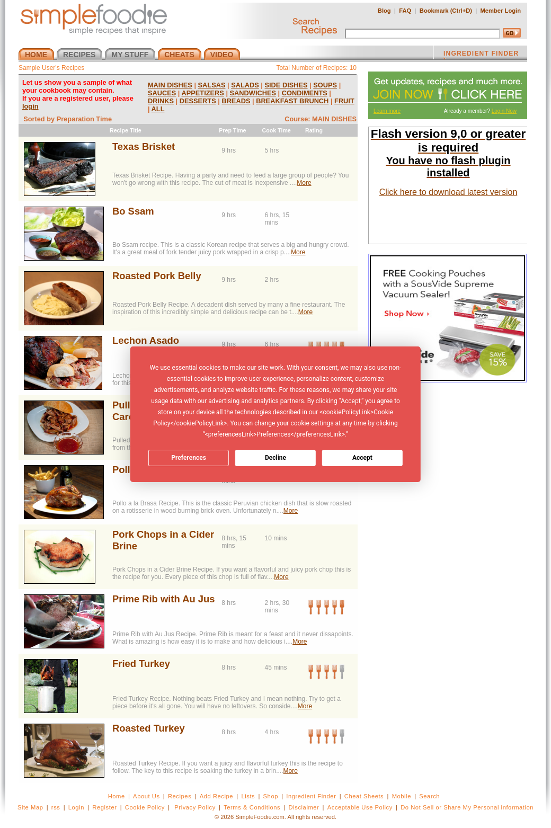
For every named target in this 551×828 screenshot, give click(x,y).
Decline (275, 457)
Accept (362, 457)
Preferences (188, 457)
